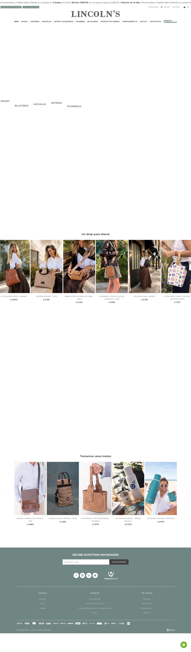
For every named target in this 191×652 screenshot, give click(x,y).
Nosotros (42, 618)
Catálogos (155, 22)
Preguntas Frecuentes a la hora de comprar (94, 627)
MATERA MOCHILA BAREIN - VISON (63, 537)
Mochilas (46, 22)
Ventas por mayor (31, 7)
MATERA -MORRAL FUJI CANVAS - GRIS (30, 538)
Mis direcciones (147, 627)
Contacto (42, 627)
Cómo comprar (95, 618)
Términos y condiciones (43, 648)
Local (42, 622)
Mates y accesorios (63, 22)
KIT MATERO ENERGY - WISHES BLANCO (128, 538)
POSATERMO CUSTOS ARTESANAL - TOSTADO (95, 538)
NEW (16, 22)
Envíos (94, 631)
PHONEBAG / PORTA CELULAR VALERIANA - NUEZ (111, 316)
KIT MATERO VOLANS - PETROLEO (161, 537)
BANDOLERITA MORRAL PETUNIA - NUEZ (79, 316)
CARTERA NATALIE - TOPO (46, 315)
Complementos (129, 22)
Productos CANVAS (110, 22)
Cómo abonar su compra (94, 622)
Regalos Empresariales (11, 7)
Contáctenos (153, 7)
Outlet (143, 22)
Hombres (80, 22)
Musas (24, 22)
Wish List (147, 631)
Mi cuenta (147, 618)
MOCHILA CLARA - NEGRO (144, 315)
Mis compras (147, 622)
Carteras (34, 22)
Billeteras (92, 22)
